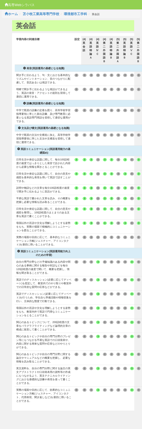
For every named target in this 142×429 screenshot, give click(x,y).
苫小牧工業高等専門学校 (41, 14)
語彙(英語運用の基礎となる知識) (43, 103)
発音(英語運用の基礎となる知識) (43, 68)
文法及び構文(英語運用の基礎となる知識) (44, 128)
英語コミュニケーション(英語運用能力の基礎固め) (44, 151)
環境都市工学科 (75, 14)
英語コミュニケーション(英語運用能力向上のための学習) (44, 253)
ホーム (11, 14)
